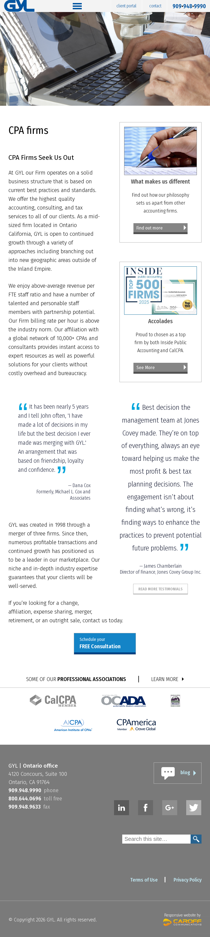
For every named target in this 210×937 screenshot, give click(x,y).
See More (145, 367)
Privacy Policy (188, 880)
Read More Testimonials (160, 589)
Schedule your (100, 643)
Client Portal (126, 6)
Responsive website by (182, 919)
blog (185, 773)
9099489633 (24, 806)
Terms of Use (144, 880)
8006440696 (24, 798)
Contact (155, 6)
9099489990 (189, 5)
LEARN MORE (164, 679)
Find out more (149, 228)
